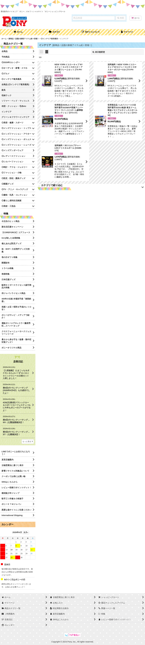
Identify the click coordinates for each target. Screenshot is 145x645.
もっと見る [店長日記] (28, 441)
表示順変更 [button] (98, 52)
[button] (90, 32)
